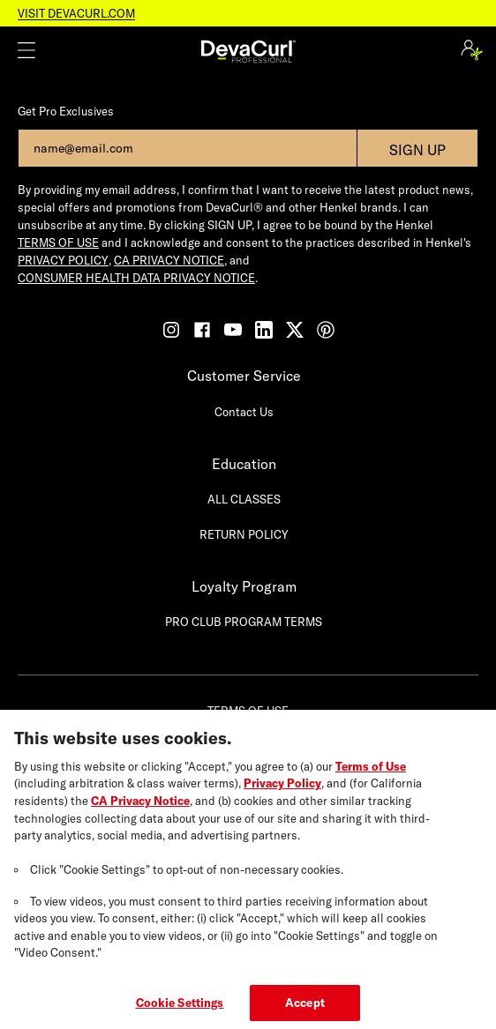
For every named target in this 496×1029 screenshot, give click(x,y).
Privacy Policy (282, 791)
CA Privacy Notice (140, 808)
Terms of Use (370, 773)
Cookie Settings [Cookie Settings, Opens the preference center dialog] (180, 1010)
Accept (305, 1010)
